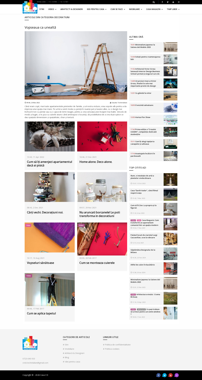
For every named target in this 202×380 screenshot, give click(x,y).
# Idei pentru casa (71, 361)
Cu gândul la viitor (141, 73)
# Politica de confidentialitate (117, 344)
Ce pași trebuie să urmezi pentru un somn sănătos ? (145, 292)
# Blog (66, 357)
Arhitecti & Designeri (71, 9)
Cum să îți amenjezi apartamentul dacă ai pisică (49, 163)
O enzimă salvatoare (142, 86)
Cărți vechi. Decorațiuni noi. (45, 212)
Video (51, 9)
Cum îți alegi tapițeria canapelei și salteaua (142, 123)
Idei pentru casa (96, 9)
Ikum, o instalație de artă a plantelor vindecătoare (142, 157)
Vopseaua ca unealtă (40, 27)
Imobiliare (134, 9)
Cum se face (116, 9)
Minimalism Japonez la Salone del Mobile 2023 (143, 26)
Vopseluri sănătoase (40, 263)
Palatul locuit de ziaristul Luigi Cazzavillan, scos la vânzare (144, 216)
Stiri (41, 9)
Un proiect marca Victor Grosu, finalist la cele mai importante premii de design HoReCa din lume (143, 65)
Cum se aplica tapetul (41, 313)
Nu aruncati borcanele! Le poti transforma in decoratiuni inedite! (99, 216)
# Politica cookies (111, 348)
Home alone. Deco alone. (95, 162)
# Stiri (65, 344)
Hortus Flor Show (140, 98)
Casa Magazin (153, 9)
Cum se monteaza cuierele (96, 263)
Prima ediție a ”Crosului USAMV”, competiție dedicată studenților (144, 112)
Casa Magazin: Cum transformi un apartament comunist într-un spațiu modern (145, 203)
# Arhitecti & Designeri (73, 353)
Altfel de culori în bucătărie (143, 245)
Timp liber (172, 9)
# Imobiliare (68, 348)
